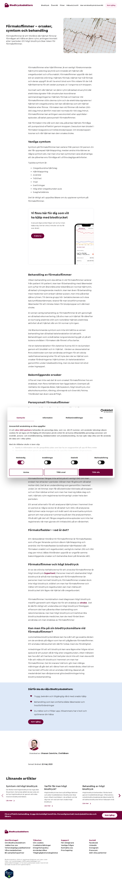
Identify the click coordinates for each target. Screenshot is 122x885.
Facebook (93, 843)
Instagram (93, 848)
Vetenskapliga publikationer (17, 848)
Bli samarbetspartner (14, 853)
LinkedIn (93, 845)
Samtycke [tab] (21, 418)
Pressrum (93, 850)
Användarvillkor (40, 850)
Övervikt (54, 5)
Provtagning (66, 850)
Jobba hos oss (11, 845)
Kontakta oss (67, 848)
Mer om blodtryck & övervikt (91, 5)
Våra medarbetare (13, 850)
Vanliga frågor (67, 845)
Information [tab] (48, 418)
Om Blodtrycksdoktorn (15, 843)
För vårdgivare (67, 843)
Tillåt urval (61, 472)
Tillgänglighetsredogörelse (45, 853)
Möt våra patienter (98, 853)
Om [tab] (101, 418)
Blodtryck (45, 5)
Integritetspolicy (40, 848)
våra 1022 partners (23, 430)
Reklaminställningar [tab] (74, 418)
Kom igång (111, 5)
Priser (62, 5)
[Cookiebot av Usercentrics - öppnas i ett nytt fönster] (102, 411)
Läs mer (10, 800)
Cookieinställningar (42, 845)
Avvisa (26, 472)
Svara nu (37, 236)
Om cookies (38, 843)
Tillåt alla (96, 472)
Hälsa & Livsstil (72, 5)
